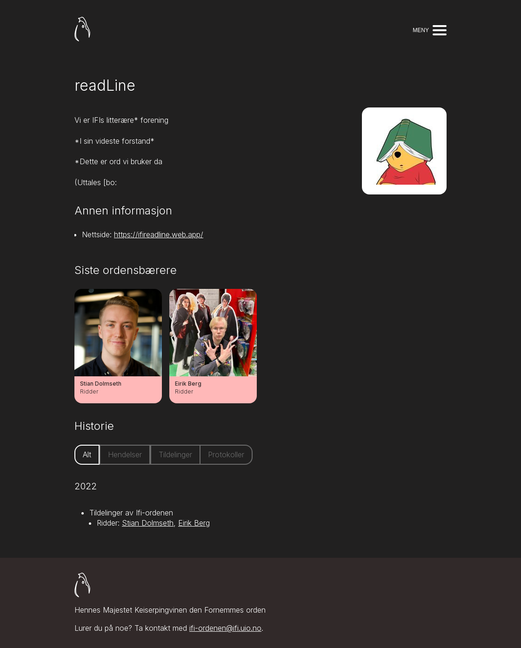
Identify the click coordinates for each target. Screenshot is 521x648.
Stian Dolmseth (148, 523)
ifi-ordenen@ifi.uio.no (225, 628)
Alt (87, 454)
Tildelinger (175, 454)
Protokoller (226, 454)
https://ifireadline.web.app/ (158, 234)
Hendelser (125, 454)
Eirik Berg (194, 523)
